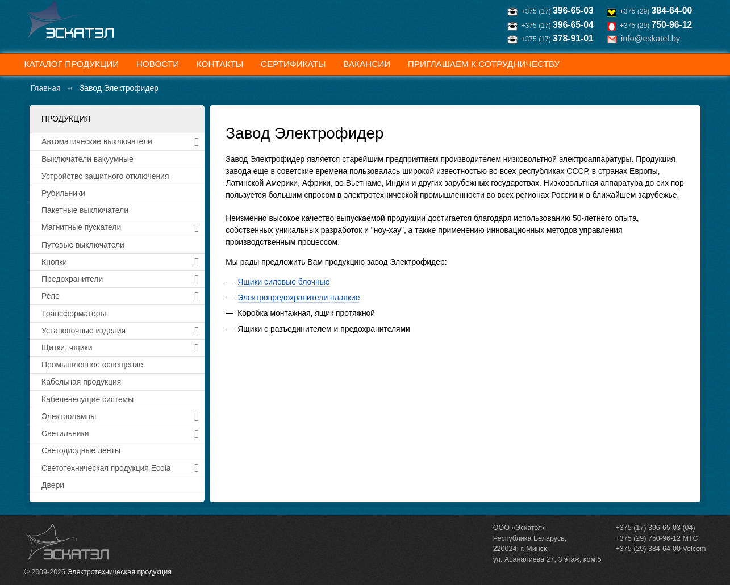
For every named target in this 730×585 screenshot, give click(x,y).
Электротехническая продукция (120, 572)
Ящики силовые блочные (283, 281)
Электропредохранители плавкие (298, 297)
